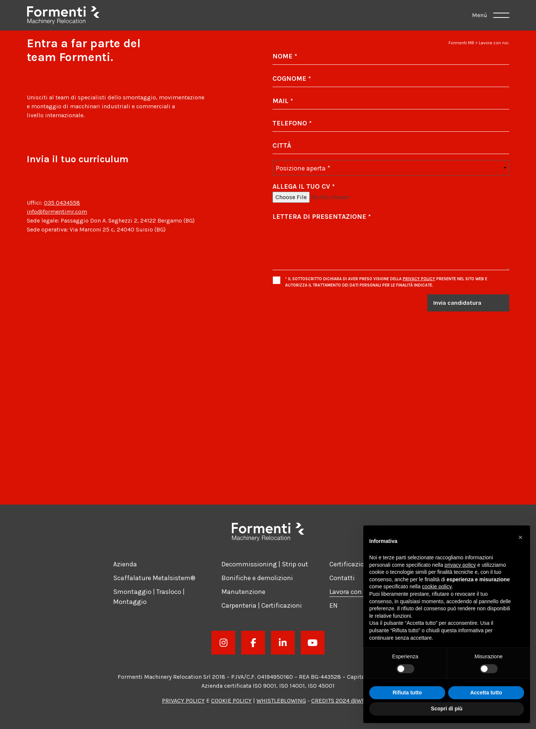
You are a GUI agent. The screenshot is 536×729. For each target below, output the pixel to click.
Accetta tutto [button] (486, 693)
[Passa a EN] (333, 606)
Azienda (125, 564)
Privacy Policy (419, 278)
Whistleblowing (281, 700)
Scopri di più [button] (447, 709)
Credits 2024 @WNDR (342, 700)
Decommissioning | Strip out (264, 564)
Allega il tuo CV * (303, 186)
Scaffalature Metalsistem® (154, 578)
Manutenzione (243, 592)
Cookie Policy (231, 700)
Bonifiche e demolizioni (257, 578)
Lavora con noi (351, 592)
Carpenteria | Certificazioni (261, 605)
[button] (520, 537)
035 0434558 (62, 202)
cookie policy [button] (437, 586)
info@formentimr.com (57, 211)
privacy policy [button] (460, 565)
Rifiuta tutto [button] (407, 693)
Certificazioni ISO (355, 564)
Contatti (342, 578)
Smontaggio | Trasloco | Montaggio (149, 597)
